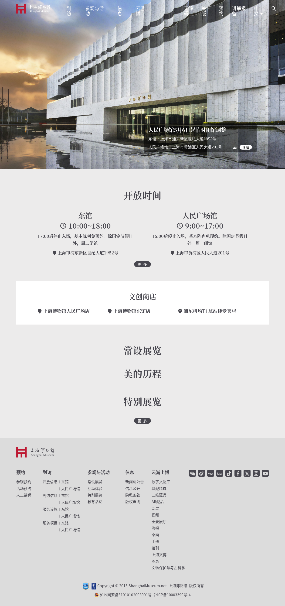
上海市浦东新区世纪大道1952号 (85, 253)
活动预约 (23, 488)
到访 (47, 472)
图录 (155, 561)
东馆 (85, 215)
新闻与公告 (134, 481)
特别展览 (95, 495)
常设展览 (95, 481)
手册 (155, 541)
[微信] (192, 473)
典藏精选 (159, 488)
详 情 (245, 147)
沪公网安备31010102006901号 (145, 594)
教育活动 (95, 501)
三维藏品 (159, 495)
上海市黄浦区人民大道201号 (199, 253)
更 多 (142, 264)
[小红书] (210, 473)
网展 (155, 508)
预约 (20, 472)
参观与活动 (99, 472)
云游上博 (160, 472)
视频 (155, 514)
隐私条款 (132, 495)
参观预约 (23, 481)
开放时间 (142, 195)
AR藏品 (158, 501)
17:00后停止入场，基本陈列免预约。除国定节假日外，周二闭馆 (85, 239)
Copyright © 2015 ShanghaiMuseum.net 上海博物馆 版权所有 (150, 585)
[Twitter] (247, 473)
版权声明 (132, 501)
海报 (155, 528)
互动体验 (95, 488)
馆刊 (155, 548)
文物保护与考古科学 (168, 567)
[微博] (201, 473)
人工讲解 (23, 495)
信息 (129, 472)
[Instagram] (256, 473)
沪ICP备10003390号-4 (172, 594)
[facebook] (237, 473)
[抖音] (228, 473)
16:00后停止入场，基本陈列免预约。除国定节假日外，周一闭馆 (200, 239)
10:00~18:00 (85, 226)
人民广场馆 (199, 215)
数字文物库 (161, 481)
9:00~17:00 (199, 226)
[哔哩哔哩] (219, 473)
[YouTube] (265, 473)
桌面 (155, 534)
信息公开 (132, 488)
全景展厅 (159, 521)
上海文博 (159, 554)
